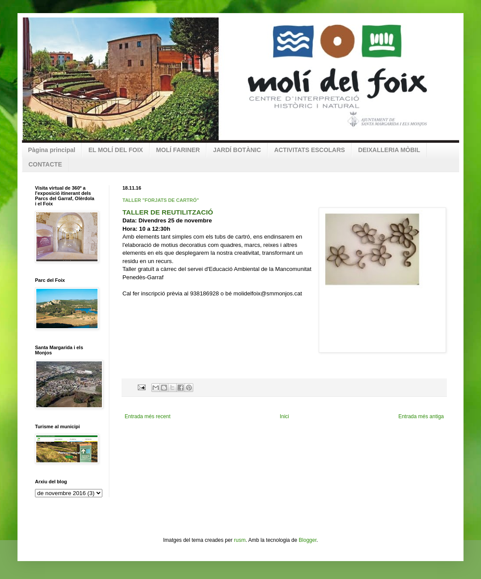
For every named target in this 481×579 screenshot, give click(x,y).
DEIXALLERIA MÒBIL (389, 149)
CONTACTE (45, 164)
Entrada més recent (148, 416)
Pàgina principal (51, 149)
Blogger (308, 540)
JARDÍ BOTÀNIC (237, 149)
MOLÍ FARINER (178, 149)
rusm (240, 540)
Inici (284, 416)
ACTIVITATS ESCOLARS (309, 149)
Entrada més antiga (421, 416)
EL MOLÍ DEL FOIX (115, 149)
